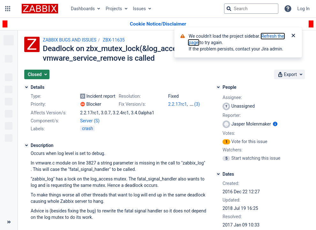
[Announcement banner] (158, 24)
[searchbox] (251, 9)
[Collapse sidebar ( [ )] (8, 222)
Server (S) (90, 120)
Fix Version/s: (132, 104)
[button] (7, 8)
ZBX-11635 (114, 39)
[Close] (293, 36)
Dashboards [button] (83, 8)
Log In (303, 8)
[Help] (288, 9)
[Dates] (218, 174)
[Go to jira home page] (40, 8)
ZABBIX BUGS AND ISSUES (69, 39)
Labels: (38, 128)
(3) (197, 104)
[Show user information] (275, 123)
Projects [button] (114, 8)
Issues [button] (139, 8)
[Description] (26, 145)
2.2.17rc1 (177, 104)
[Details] (26, 87)
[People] (218, 87)
